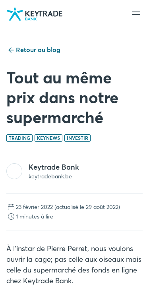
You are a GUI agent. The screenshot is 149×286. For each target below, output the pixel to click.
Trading (19, 138)
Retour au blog (33, 50)
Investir (77, 138)
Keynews (48, 138)
